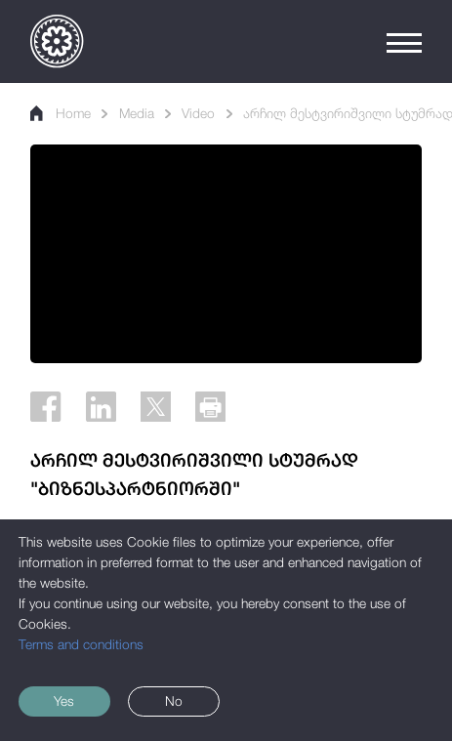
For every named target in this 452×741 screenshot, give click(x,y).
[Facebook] (45, 406)
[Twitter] (156, 406)
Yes (64, 701)
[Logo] (56, 41)
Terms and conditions (81, 644)
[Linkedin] (101, 406)
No (174, 701)
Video (198, 113)
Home (60, 113)
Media (136, 113)
